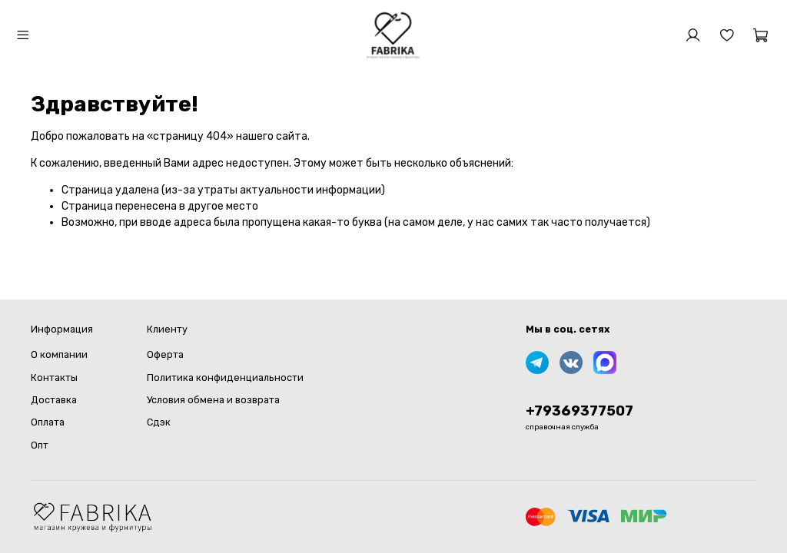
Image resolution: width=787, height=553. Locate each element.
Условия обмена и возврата (213, 400)
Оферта (165, 354)
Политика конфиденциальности (225, 377)
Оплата (48, 422)
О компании (59, 354)
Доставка (54, 400)
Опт (39, 445)
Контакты (54, 377)
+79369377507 (579, 410)
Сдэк (159, 422)
